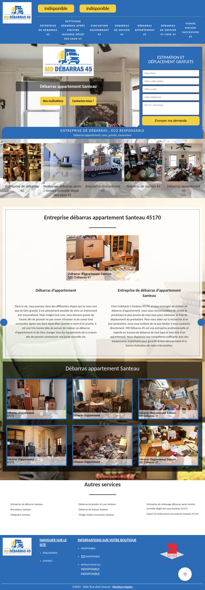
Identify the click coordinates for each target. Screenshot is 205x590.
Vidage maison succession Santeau (96, 514)
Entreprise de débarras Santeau (27, 504)
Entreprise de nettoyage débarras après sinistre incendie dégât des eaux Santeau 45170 (171, 506)
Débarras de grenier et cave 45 (168, 30)
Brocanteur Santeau (21, 509)
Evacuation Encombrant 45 (99, 30)
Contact (48, 560)
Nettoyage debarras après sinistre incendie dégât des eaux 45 (73, 30)
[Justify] (185, 574)
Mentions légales (122, 587)
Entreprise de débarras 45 (48, 30)
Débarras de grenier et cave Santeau (97, 504)
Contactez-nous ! (83, 101)
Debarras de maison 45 (122, 30)
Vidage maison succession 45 (190, 30)
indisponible (90, 569)
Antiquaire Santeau (20, 514)
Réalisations (50, 552)
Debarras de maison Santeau (93, 509)
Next (201, 322)
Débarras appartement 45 (145, 30)
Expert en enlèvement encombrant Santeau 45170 (172, 513)
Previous (3, 322)
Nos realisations (53, 101)
